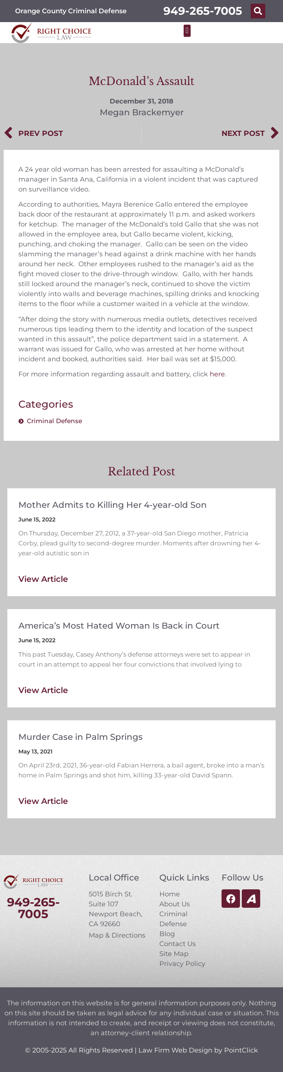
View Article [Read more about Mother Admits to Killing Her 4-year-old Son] (43, 579)
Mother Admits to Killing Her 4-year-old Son (112, 505)
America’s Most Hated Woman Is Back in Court (119, 626)
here (217, 374)
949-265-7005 (202, 11)
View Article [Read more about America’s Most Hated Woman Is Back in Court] (43, 690)
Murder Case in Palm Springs (80, 737)
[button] (258, 11)
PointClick (241, 1050)
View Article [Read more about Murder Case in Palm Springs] (43, 801)
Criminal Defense (54, 421)
